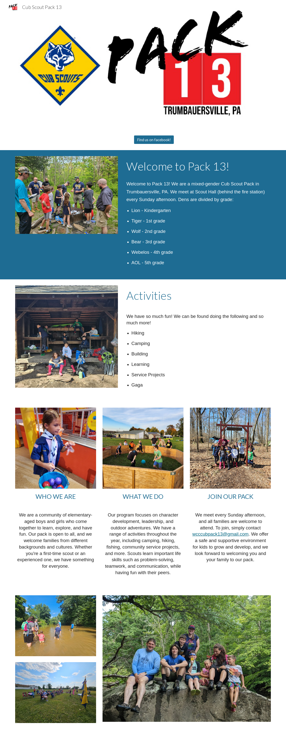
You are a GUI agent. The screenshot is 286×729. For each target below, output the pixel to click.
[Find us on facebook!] (154, 139)
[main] (197, 166)
